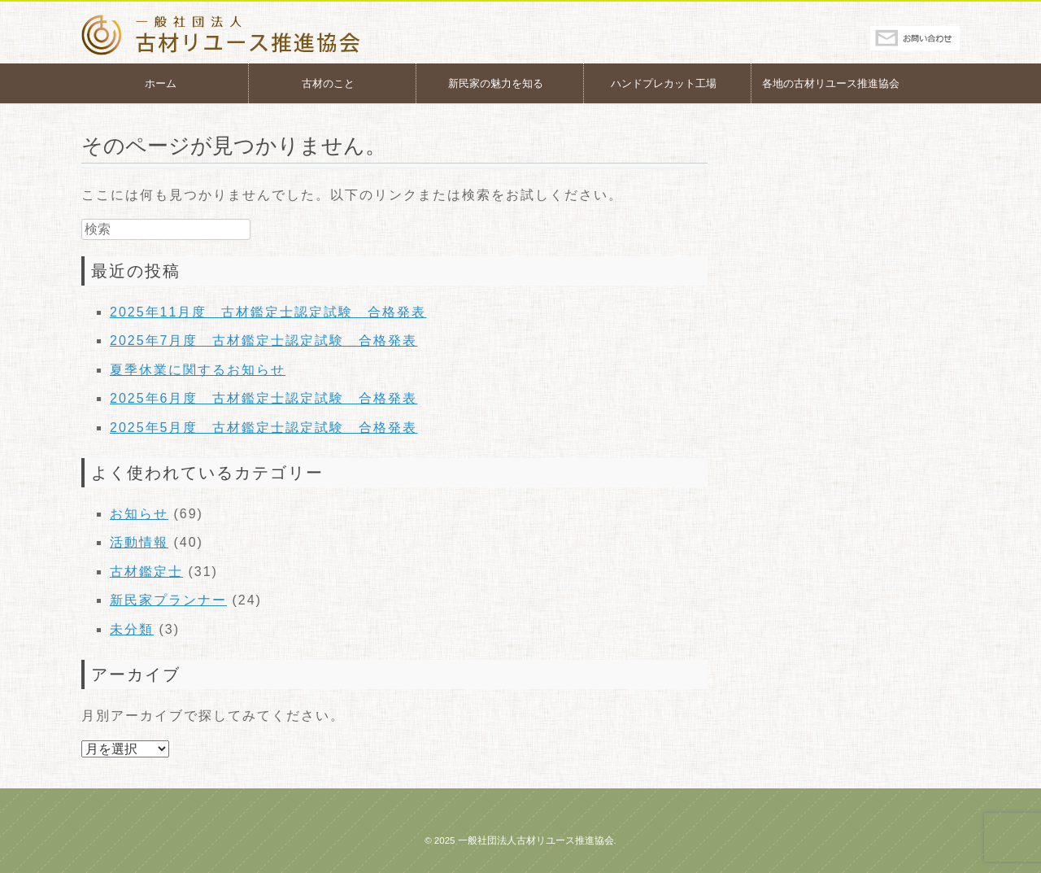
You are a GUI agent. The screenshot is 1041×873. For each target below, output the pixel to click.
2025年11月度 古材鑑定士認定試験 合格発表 (268, 312)
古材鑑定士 (146, 571)
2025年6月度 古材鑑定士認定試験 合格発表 (264, 398)
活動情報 (139, 542)
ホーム (160, 83)
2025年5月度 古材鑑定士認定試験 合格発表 (264, 427)
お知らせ (139, 514)
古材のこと (328, 83)
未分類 (132, 629)
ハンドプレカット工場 (664, 83)
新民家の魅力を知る (495, 83)
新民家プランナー (168, 600)
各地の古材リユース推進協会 (830, 83)
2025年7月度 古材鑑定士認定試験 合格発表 (264, 340)
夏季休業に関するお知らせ (197, 370)
